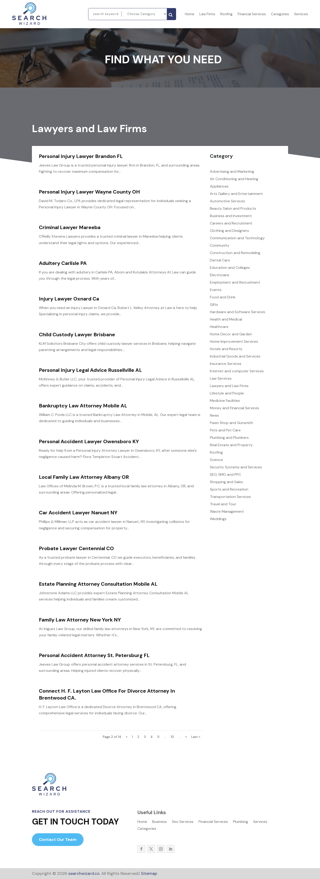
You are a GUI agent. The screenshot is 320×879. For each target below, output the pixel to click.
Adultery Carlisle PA (63, 263)
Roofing (226, 14)
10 (172, 737)
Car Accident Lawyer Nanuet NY (78, 512)
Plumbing (240, 822)
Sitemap (149, 873)
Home (189, 14)
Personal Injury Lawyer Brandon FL (81, 156)
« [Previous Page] (126, 737)
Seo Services (182, 822)
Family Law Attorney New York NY (80, 619)
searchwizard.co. (83, 873)
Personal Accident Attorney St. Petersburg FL (94, 655)
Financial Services (252, 14)
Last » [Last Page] (195, 737)
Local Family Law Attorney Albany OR (84, 477)
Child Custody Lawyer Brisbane (77, 334)
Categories (280, 14)
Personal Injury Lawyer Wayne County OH (89, 191)
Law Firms (207, 14)
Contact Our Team (58, 839)
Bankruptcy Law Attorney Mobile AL (83, 405)
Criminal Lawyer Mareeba (69, 227)
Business (159, 822)
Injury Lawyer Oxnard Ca (69, 298)
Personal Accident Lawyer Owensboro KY (89, 441)
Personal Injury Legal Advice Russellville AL (90, 370)
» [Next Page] (186, 737)
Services (301, 14)
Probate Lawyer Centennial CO (76, 548)
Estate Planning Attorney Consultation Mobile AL (98, 584)
